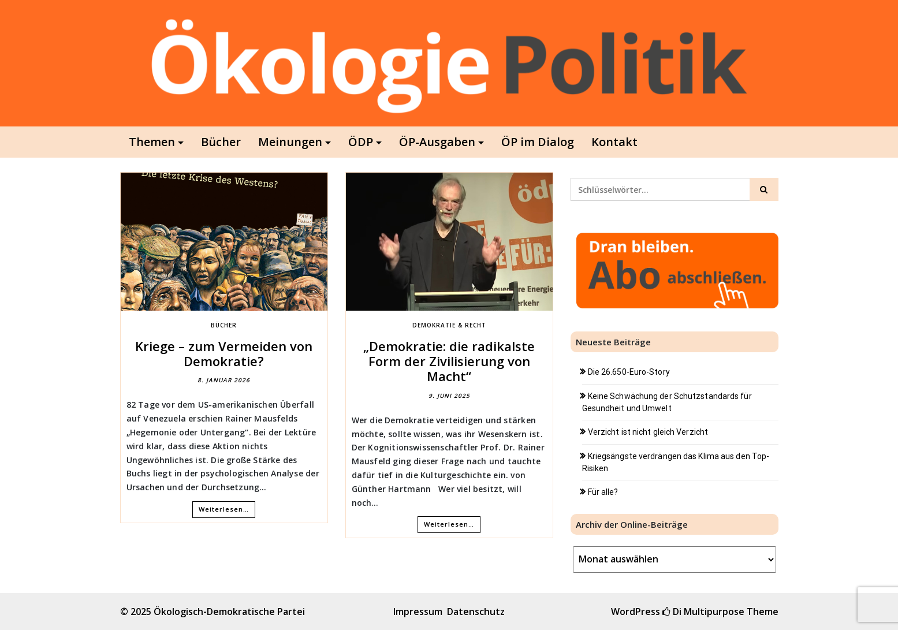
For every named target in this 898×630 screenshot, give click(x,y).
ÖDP (360, 142)
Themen (152, 142)
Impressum (417, 611)
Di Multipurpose (703, 611)
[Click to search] (764, 189)
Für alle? (603, 492)
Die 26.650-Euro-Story (629, 371)
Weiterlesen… (224, 509)
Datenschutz (476, 611)
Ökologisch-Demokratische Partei (229, 611)
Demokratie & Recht (449, 325)
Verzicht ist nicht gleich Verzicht (648, 432)
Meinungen (290, 142)
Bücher (221, 142)
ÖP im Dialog (537, 142)
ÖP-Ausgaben (437, 142)
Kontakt (614, 142)
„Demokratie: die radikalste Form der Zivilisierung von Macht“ (449, 361)
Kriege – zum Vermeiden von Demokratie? (223, 353)
